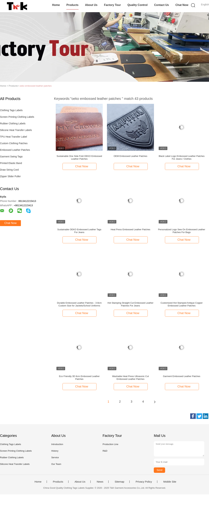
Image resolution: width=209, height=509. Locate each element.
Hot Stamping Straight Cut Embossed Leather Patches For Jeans (130, 304)
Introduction (57, 444)
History (54, 451)
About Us (91, 4)
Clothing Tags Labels (11, 110)
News (100, 481)
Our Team (56, 464)
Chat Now (181, 4)
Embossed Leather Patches (15, 150)
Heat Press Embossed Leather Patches (130, 229)
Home (56, 4)
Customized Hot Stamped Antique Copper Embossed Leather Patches (182, 304)
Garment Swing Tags (11, 156)
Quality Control (137, 4)
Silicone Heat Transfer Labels (16, 130)
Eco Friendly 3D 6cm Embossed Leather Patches (79, 377)
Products (72, 4)
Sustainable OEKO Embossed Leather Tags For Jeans (79, 231)
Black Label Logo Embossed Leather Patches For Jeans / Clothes (181, 157)
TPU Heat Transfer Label (13, 136)
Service (55, 457)
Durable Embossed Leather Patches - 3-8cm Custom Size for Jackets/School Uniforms (79, 304)
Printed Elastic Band (11, 163)
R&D (105, 451)
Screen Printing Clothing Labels (17, 116)
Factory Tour (112, 4)
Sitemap (119, 481)
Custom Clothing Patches (14, 143)
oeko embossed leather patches (36, 86)
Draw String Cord (9, 169)
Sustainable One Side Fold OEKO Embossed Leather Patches (79, 157)
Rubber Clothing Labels (12, 123)
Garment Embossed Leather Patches (181, 376)
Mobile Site (169, 481)
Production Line (110, 444)
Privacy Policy (144, 481)
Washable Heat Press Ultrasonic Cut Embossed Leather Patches (130, 377)
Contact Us (161, 4)
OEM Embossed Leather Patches (130, 156)
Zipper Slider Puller (10, 176)
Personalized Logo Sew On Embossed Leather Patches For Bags (181, 231)
